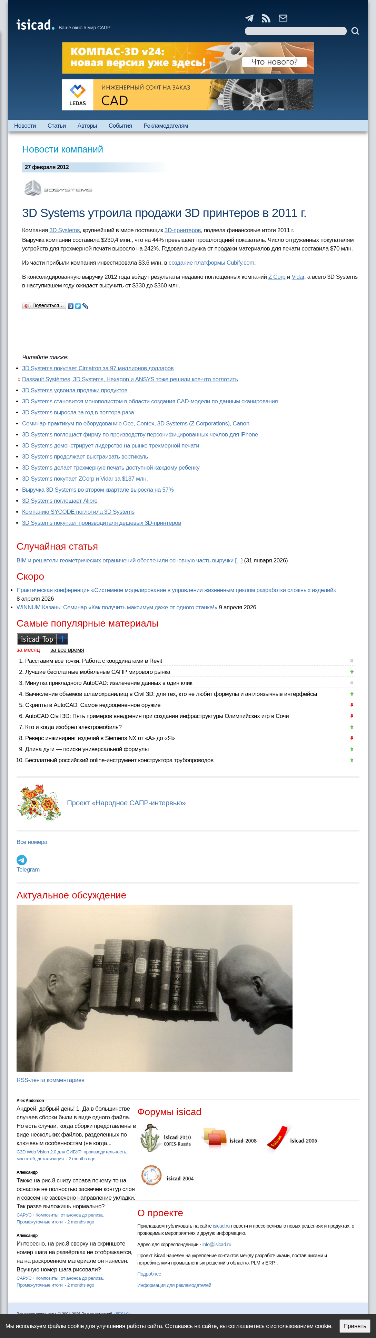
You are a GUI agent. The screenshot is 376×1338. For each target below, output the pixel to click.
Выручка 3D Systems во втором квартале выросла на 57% (98, 489)
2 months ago (81, 1158)
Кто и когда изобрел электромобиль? (73, 727)
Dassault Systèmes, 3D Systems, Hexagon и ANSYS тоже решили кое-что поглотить (130, 379)
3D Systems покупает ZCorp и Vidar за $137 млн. (85, 478)
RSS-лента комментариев (51, 1080)
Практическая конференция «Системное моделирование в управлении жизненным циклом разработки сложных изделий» (176, 590)
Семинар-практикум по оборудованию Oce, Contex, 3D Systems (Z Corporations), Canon (135, 423)
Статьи (57, 125)
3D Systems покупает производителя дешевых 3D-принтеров (101, 523)
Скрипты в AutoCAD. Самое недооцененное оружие (92, 705)
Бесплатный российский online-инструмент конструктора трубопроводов (119, 760)
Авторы (87, 125)
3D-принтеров (183, 230)
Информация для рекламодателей (174, 1285)
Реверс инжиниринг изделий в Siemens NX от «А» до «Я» (100, 738)
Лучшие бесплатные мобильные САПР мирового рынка (97, 672)
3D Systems (64, 230)
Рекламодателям (166, 125)
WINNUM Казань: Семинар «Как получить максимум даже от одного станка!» (117, 607)
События (120, 125)
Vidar (297, 277)
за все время (67, 650)
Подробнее (149, 1274)
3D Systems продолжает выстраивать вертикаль (85, 456)
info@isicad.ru (216, 1244)
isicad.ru (221, 1226)
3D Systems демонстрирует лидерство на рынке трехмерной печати (110, 445)
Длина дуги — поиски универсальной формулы (87, 749)
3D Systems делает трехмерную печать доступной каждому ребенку (110, 467)
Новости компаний (62, 149)
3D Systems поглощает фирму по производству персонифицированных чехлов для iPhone (140, 434)
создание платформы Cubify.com (211, 262)
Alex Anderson (30, 1100)
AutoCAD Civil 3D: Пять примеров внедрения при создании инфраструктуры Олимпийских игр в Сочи (157, 716)
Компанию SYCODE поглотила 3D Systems (78, 512)
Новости (25, 125)
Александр (27, 1172)
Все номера (32, 842)
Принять (355, 1326)
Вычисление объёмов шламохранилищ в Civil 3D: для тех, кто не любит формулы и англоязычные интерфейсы (171, 694)
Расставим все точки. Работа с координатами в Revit (93, 661)
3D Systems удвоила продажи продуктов (74, 390)
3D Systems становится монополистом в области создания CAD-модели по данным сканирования (150, 401)
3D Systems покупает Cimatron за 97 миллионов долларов (98, 368)
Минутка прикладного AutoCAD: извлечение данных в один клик (108, 683)
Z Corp (277, 277)
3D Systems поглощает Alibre (60, 501)
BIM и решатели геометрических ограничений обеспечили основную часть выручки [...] (130, 560)
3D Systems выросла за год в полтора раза (78, 412)
